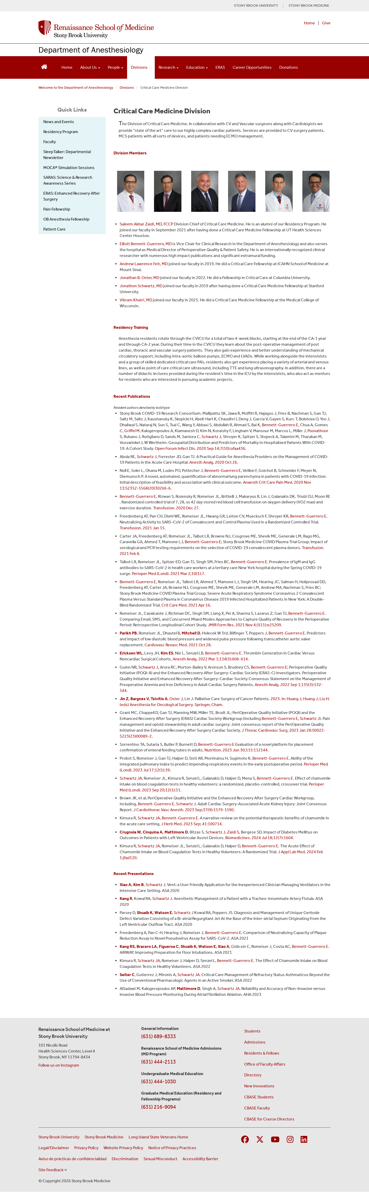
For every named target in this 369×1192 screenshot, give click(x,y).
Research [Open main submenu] (169, 67)
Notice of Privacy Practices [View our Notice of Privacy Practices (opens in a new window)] (172, 1147)
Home (309, 23)
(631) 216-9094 (158, 1107)
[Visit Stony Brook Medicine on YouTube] (275, 1140)
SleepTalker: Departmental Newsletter (67, 154)
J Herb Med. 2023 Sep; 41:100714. (192, 823)
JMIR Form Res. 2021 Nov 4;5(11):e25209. (245, 624)
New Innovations (259, 1086)
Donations (288, 67)
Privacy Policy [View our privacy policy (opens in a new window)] (86, 1147)
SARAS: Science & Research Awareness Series (67, 180)
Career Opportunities (252, 67)
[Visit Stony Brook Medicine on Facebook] (245, 1140)
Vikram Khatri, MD (136, 299)
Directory (252, 1074)
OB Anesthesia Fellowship (66, 219)
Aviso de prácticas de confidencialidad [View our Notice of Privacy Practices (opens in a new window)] (72, 1158)
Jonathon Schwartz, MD (141, 285)
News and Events (58, 121)
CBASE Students (259, 1097)
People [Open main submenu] (115, 67)
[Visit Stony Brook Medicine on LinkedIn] (304, 1140)
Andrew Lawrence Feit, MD (144, 263)
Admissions (254, 1042)
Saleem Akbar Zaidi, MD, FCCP (147, 224)
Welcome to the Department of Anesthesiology (75, 87)
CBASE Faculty (257, 1108)
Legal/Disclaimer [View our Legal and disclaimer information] (53, 1147)
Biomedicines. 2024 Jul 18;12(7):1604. (259, 837)
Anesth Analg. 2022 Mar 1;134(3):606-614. (211, 659)
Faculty (49, 141)
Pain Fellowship (56, 209)
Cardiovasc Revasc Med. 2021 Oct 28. (178, 644)
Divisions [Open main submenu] (141, 67)
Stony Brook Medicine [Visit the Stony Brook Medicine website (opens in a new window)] (104, 1137)
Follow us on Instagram (58, 1065)
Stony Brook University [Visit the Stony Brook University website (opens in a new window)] (58, 1137)
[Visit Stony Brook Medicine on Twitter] (259, 1140)
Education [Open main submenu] (197, 67)
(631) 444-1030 (158, 1081)
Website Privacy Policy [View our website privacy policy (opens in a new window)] (123, 1147)
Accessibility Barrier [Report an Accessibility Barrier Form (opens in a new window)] (200, 1158)
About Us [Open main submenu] (90, 67)
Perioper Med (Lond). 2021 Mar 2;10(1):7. (168, 573)
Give (326, 23)
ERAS (220, 67)
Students (252, 1031)
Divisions (127, 87)
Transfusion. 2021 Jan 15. (143, 527)
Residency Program (60, 131)
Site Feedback (52, 1169)
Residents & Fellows (261, 1053)
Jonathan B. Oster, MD (139, 277)
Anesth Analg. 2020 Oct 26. (213, 462)
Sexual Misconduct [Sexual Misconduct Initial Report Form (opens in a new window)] (160, 1158)
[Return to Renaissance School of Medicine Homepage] (44, 66)
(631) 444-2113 (158, 1062)
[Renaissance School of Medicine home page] (131, 29)
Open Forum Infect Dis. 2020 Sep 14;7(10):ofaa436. (200, 448)
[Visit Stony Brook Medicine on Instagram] (290, 1140)
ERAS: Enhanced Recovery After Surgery (71, 196)
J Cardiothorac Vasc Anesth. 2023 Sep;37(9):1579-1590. (184, 809)
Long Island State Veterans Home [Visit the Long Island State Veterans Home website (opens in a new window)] (158, 1137)
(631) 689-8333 (158, 1036)
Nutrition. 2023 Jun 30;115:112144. (236, 750)
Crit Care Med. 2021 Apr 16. (186, 605)
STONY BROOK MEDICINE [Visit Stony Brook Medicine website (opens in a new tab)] (309, 6)
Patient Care (54, 229)
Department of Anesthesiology (90, 50)
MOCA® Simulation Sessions (69, 167)
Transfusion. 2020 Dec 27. (176, 507)
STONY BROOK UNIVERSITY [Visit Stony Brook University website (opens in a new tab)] (256, 6)
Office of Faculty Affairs (264, 1064)
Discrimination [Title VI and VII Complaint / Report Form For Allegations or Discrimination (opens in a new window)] (125, 1158)
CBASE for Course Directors (269, 1119)
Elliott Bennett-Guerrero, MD (146, 243)
